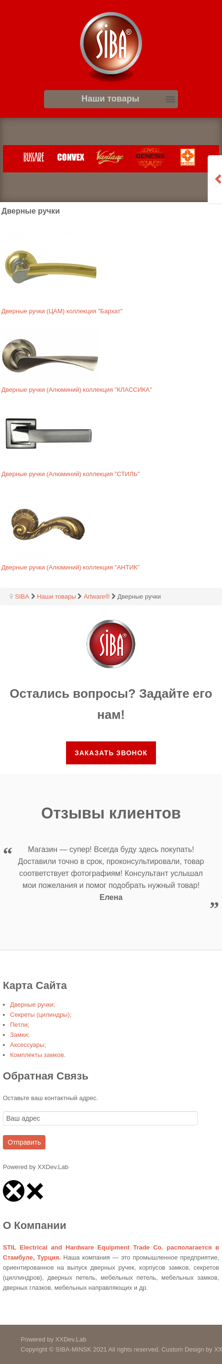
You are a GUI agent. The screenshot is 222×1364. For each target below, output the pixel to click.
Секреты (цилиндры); (40, 1014)
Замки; (20, 1034)
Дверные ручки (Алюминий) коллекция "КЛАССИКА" (76, 389)
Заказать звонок (111, 753)
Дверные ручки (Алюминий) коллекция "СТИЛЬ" (70, 473)
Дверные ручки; (32, 1004)
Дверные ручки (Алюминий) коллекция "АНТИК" (70, 567)
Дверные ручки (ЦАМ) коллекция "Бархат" (61, 311)
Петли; (19, 1024)
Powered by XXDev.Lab (43, 1339)
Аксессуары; (28, 1044)
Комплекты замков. (38, 1054)
